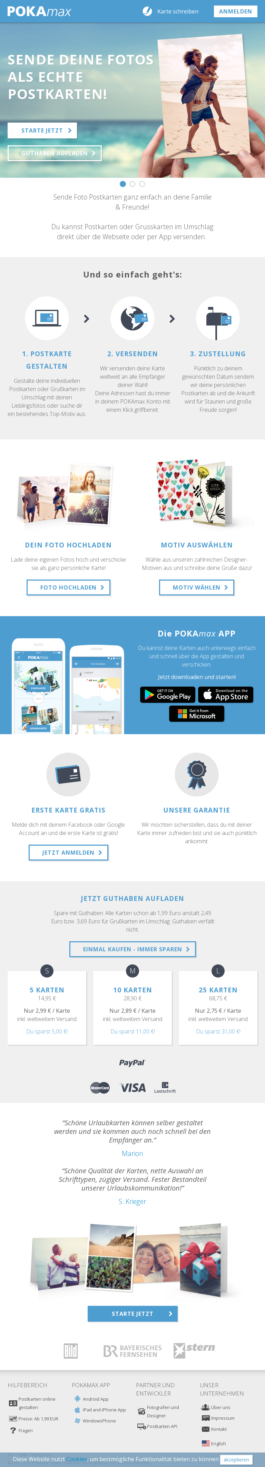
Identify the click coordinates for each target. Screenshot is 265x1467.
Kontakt (219, 1429)
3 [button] (142, 184)
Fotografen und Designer (163, 1411)
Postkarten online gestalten (37, 1403)
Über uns (220, 1407)
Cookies (76, 1459)
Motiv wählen (196, 587)
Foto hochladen (68, 587)
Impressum (223, 1418)
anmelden (235, 11)
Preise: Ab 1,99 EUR (38, 1419)
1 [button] (123, 184)
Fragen (26, 1430)
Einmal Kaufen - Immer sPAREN (132, 949)
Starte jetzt (42, 130)
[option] (132, 100)
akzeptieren (236, 1459)
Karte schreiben (177, 11)
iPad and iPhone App (104, 1410)
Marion (132, 1153)
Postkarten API (162, 1426)
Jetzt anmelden (68, 852)
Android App (96, 1399)
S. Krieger (132, 1201)
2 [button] (132, 184)
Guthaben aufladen (54, 153)
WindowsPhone (99, 1421)
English (218, 1443)
